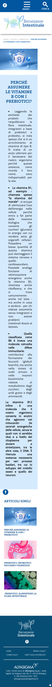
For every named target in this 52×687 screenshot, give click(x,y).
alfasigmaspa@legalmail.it (26, 678)
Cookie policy (12, 655)
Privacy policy (39, 651)
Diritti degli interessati (35, 655)
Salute (14, 39)
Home (5, 39)
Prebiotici (24, 39)
